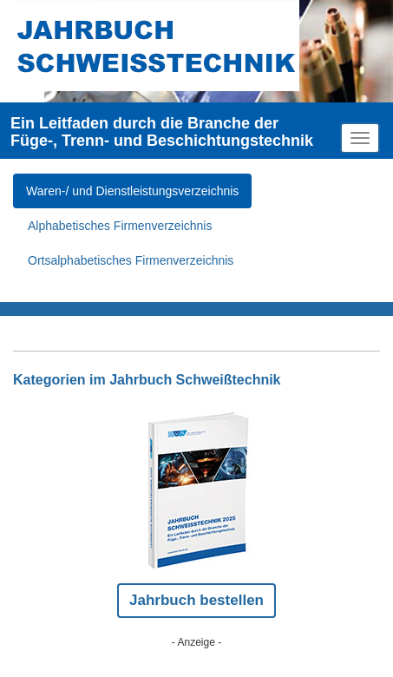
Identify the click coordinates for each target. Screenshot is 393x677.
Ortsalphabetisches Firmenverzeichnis (130, 260)
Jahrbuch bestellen (196, 600)
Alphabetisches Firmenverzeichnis (120, 226)
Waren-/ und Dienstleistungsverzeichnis (132, 191)
